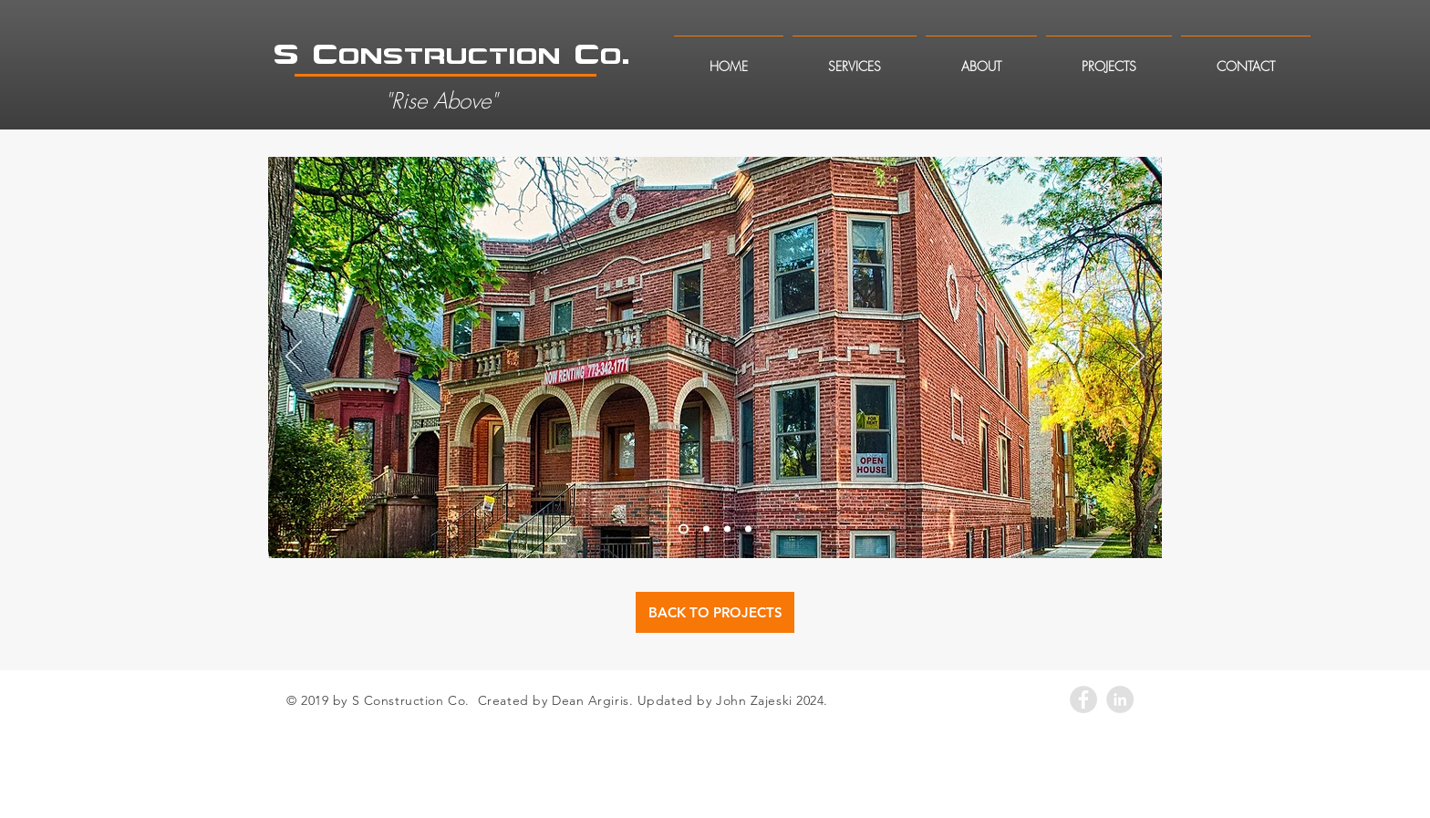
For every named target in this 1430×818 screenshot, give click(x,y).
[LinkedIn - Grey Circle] (1120, 699)
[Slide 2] (706, 529)
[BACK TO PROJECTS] (715, 612)
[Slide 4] (748, 529)
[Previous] (293, 357)
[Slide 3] (727, 529)
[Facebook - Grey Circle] (1083, 699)
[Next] (1136, 357)
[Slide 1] (684, 529)
